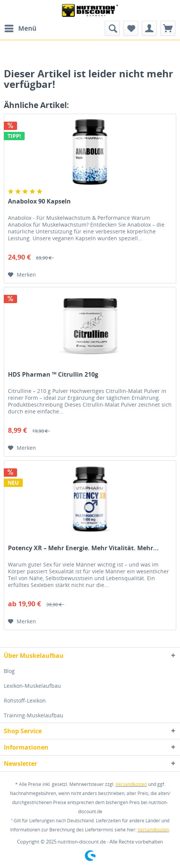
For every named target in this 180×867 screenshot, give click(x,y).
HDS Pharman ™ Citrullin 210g (53, 375)
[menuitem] (20, 28)
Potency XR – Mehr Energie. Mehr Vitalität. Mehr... (83, 548)
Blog (9, 671)
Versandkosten (131, 784)
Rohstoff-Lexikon (25, 700)
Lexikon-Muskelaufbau (32, 685)
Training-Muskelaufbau (33, 715)
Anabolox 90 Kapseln (39, 201)
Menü (20, 27)
